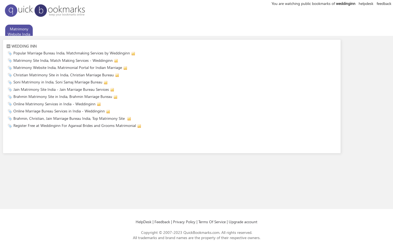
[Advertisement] (70, 141)
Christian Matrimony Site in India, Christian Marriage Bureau (63, 74)
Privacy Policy (184, 221)
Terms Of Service (212, 221)
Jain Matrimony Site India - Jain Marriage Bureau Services (61, 89)
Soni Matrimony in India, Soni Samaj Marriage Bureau (57, 82)
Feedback (162, 221)
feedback (384, 3)
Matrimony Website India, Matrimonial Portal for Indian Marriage (67, 67)
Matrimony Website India (19, 31)
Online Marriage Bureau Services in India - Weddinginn (59, 111)
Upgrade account (243, 221)
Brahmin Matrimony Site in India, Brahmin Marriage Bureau (62, 96)
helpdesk (366, 3)
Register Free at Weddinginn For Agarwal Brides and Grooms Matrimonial (74, 125)
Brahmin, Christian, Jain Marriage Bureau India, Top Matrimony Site (69, 118)
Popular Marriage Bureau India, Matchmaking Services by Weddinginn (71, 53)
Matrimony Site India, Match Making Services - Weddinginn (63, 60)
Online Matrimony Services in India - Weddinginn (54, 103)
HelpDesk (143, 221)
